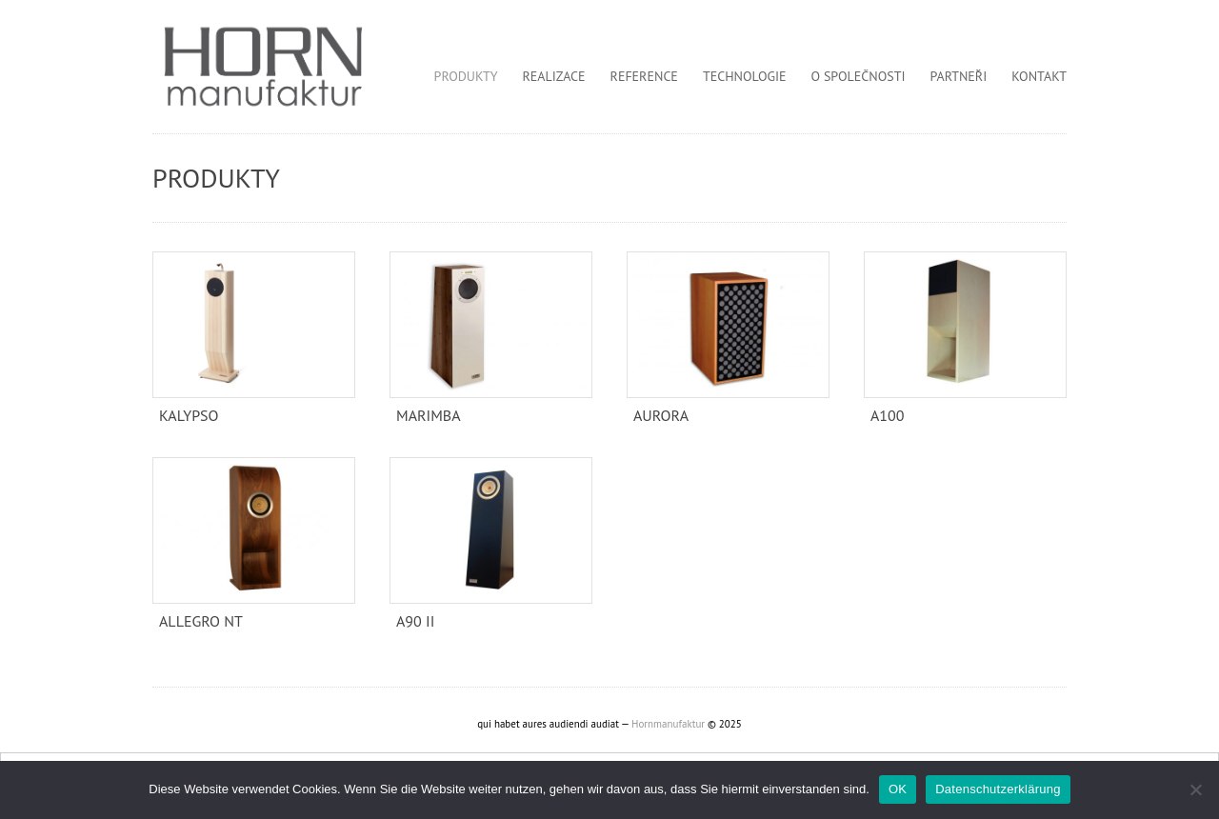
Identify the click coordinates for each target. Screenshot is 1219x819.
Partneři (959, 76)
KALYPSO (189, 415)
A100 (887, 415)
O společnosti (858, 76)
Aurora (661, 415)
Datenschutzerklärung (997, 789)
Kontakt (1039, 76)
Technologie (745, 76)
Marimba (428, 415)
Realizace (554, 76)
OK (898, 789)
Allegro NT (201, 620)
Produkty (466, 76)
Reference (644, 76)
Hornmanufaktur (668, 723)
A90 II (415, 620)
